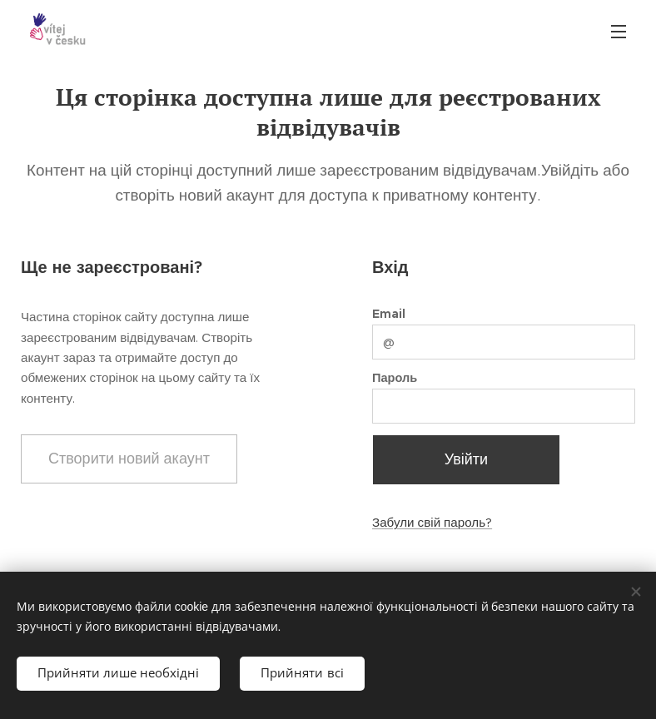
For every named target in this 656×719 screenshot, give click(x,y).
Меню (618, 31)
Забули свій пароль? (432, 522)
